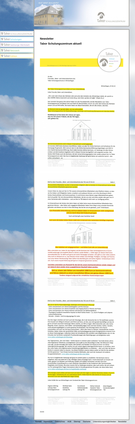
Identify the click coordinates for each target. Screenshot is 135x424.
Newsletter (17, 65)
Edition (17, 55)
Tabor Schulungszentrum (17, 33)
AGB (69, 422)
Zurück (42, 412)
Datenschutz (60, 422)
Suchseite (17, 70)
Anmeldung (17, 61)
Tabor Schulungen (17, 39)
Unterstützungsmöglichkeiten (104, 422)
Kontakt (38, 422)
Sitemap (77, 422)
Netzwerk (17, 50)
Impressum (48, 422)
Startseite (86, 422)
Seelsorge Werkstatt (17, 44)
